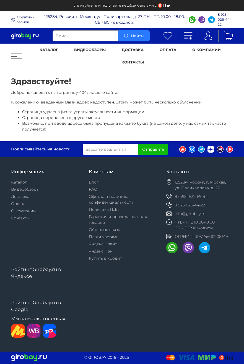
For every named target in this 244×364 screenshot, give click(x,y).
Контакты (132, 62)
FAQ (93, 189)
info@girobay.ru (190, 213)
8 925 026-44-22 (224, 19)
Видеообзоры (90, 50)
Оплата (168, 50)
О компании (206, 50)
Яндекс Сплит (103, 243)
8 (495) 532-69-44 (191, 196)
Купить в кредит (105, 258)
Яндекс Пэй (101, 251)
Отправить (153, 149)
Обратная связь (104, 229)
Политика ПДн (104, 209)
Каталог (49, 50)
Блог (93, 182)
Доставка (133, 50)
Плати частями (104, 236)
